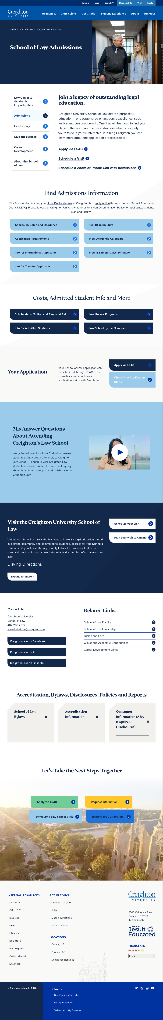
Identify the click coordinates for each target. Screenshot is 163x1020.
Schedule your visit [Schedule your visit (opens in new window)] (126, 524)
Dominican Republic (62, 959)
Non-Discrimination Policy (67, 994)
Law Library (22, 126)
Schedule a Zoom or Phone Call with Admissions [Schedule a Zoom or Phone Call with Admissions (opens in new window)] (97, 168)
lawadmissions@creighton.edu (26, 629)
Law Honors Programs (103, 314)
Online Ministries (18, 956)
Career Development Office (101, 650)
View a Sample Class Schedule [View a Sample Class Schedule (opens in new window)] (109, 252)
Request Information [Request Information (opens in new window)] (104, 802)
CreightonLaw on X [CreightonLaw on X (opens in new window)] (22, 652)
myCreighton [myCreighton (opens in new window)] (16, 948)
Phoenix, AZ (58, 952)
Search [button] (107, 3)
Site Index (15, 963)
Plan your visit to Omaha (130, 537)
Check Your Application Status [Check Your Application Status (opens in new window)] (129, 379)
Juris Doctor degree (59, 203)
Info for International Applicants (36, 252)
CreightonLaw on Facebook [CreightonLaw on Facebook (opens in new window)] (27, 641)
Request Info (125, 3)
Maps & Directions (61, 917)
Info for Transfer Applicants (33, 266)
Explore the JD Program (107, 816)
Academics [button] (49, 13)
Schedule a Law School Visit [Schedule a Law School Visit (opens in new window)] (54, 816)
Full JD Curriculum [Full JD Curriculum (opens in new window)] (101, 225)
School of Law (26, 29)
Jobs (54, 910)
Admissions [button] (69, 13)
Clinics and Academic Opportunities (106, 643)
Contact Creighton (61, 902)
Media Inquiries (60, 925)
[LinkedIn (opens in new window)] (136, 987)
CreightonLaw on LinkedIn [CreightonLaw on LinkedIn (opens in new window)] (27, 663)
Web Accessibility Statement (68, 1010)
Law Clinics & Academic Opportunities (23, 101)
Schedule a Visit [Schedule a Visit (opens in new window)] (71, 158)
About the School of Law (26, 163)
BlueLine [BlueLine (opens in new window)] (14, 917)
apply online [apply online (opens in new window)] (102, 203)
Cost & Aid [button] (89, 13)
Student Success (25, 136)
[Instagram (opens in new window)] (147, 987)
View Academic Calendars (106, 239)
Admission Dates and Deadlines (36, 225)
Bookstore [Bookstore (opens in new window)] (15, 940)
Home (13, 29)
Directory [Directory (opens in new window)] (14, 902)
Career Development (23, 149)
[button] (22, 577)
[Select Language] (141, 955)
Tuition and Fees (94, 636)
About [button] (135, 13)
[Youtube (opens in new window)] (153, 987)
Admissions (22, 115)
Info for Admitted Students (32, 328)
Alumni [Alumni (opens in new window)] (85, 3)
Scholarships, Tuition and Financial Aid (40, 314)
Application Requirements (32, 239)
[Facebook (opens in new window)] (142, 987)
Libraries (14, 933)
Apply (150, 3)
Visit (139, 3)
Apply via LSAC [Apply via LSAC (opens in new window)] (70, 149)
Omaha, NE (57, 944)
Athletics (150, 13)
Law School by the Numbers (107, 328)
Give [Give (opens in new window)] (96, 3)
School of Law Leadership (100, 629)
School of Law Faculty (97, 622)
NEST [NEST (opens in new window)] (12, 925)
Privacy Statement (63, 1002)
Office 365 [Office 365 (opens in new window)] (15, 910)
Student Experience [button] (113, 13)
